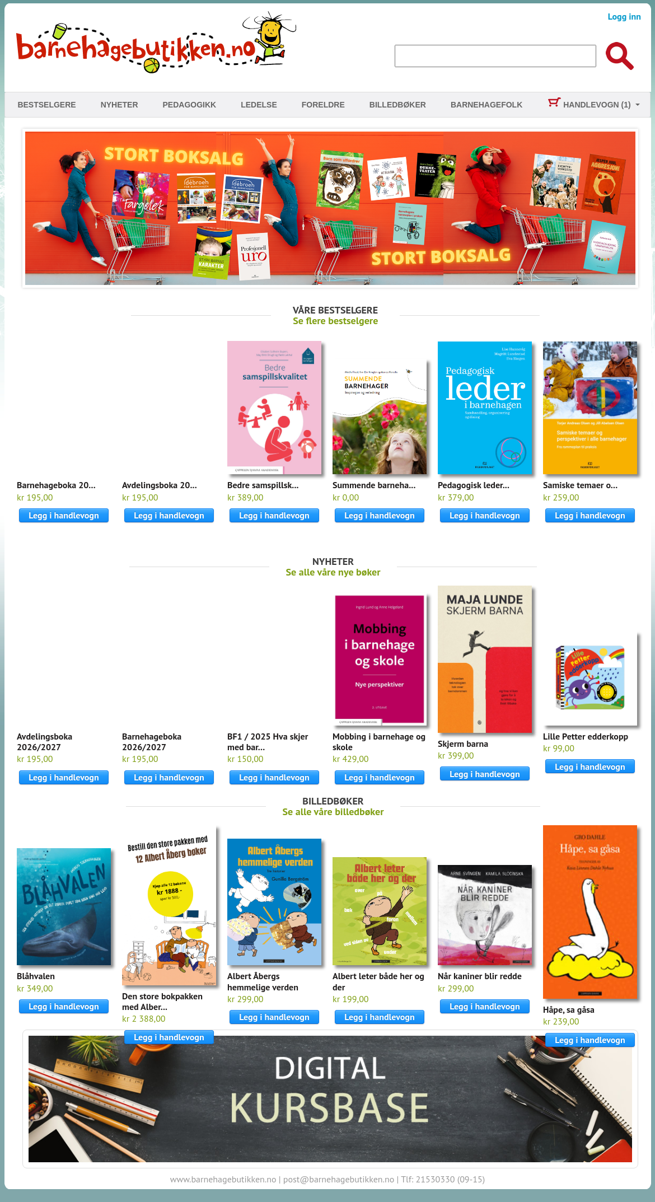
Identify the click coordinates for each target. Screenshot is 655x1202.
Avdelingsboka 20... (159, 484)
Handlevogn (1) (588, 104)
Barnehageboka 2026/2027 (151, 741)
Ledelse (259, 104)
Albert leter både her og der (378, 981)
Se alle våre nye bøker (333, 571)
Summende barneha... (374, 484)
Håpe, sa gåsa (569, 1009)
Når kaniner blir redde (480, 975)
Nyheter (119, 104)
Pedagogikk (190, 104)
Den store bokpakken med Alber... (162, 1001)
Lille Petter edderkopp (585, 736)
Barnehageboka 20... (56, 484)
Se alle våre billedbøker (333, 811)
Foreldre (323, 104)
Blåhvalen (36, 975)
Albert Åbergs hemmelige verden (262, 981)
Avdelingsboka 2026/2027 (44, 741)
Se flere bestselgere (335, 320)
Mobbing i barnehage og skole (379, 741)
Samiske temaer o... (580, 484)
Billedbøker (397, 104)
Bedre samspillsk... (263, 484)
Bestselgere (46, 104)
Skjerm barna (463, 743)
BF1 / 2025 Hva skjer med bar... (267, 741)
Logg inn (624, 16)
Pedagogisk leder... (473, 484)
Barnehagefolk (486, 104)
